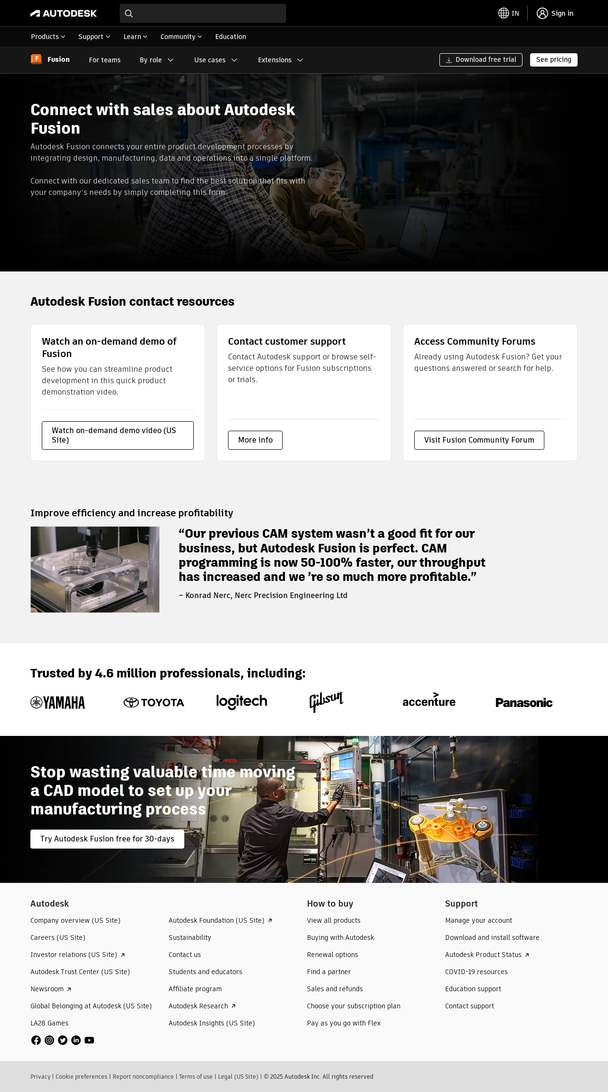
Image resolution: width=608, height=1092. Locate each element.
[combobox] (203, 13)
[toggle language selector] (508, 13)
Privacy (40, 1077)
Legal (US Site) (238, 1077)
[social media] (62, 1040)
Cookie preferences (81, 1077)
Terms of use (196, 1077)
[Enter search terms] (203, 13)
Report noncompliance (143, 1077)
